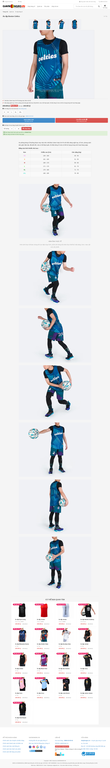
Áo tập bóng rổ (18, 11)
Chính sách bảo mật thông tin (11, 746)
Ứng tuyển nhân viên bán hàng (87, 1)
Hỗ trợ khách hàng (10, 737)
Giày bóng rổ (31, 6)
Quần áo (39, 6)
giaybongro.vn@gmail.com (62, 746)
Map (20, 1)
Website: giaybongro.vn (61, 743)
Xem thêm (28, 125)
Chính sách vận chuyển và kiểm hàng (13, 740)
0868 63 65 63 (103, 1)
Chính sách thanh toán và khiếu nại (13, 743)
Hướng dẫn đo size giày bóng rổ (38, 740)
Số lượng (6, 128)
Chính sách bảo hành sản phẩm (12, 749)
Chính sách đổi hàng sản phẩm (11, 752)
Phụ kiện (46, 6)
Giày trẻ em (55, 6)
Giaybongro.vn (34, 737)
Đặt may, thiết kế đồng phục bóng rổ (39, 743)
